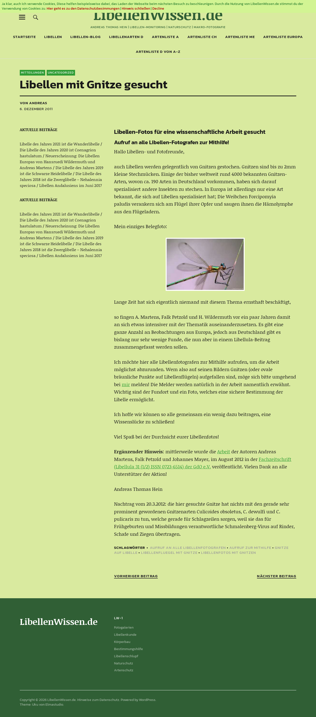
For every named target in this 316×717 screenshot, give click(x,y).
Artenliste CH (202, 37)
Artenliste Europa (283, 37)
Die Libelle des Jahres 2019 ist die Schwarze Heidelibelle (61, 170)
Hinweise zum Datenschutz (98, 699)
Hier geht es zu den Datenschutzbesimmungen (83, 8)
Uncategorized (61, 72)
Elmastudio (54, 704)
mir (126, 384)
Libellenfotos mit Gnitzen (228, 552)
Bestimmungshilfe (128, 649)
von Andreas (33, 103)
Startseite (24, 37)
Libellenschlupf (126, 656)
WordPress (147, 699)
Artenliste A (165, 37)
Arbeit (223, 451)
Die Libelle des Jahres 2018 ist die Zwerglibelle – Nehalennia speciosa (61, 179)
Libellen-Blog (85, 37)
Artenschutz (123, 670)
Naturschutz (123, 663)
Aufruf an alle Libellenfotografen (188, 547)
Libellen (53, 37)
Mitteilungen (32, 72)
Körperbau (122, 641)
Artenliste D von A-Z (158, 51)
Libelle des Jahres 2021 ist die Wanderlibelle (59, 144)
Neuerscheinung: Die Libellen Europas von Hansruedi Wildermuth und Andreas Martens (60, 161)
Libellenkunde (125, 634)
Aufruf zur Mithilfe (250, 547)
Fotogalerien (124, 627)
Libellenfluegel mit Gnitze (169, 552)
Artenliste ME (240, 37)
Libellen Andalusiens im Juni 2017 (70, 185)
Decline (158, 8)
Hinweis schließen (136, 8)
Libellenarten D (126, 37)
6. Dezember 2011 (36, 109)
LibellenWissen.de (158, 14)
